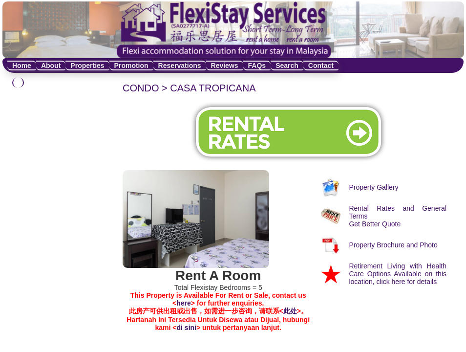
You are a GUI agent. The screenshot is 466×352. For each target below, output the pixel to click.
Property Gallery (373, 187)
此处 (290, 311)
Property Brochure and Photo (393, 245)
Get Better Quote (375, 224)
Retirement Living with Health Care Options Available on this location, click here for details (397, 274)
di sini (186, 327)
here (183, 303)
